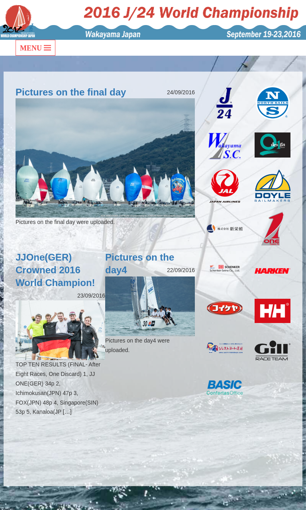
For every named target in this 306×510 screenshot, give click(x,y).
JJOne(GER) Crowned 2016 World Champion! (55, 270)
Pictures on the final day (71, 92)
